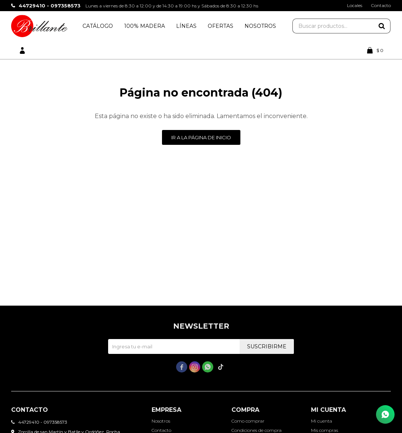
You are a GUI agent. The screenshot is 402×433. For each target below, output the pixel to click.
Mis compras (324, 430)
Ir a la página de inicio (201, 137)
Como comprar (248, 421)
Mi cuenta (321, 421)
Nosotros (260, 26)
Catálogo (97, 26)
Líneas (186, 26)
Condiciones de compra (256, 430)
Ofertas (220, 26)
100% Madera (144, 26)
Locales (354, 5)
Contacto (381, 5)
